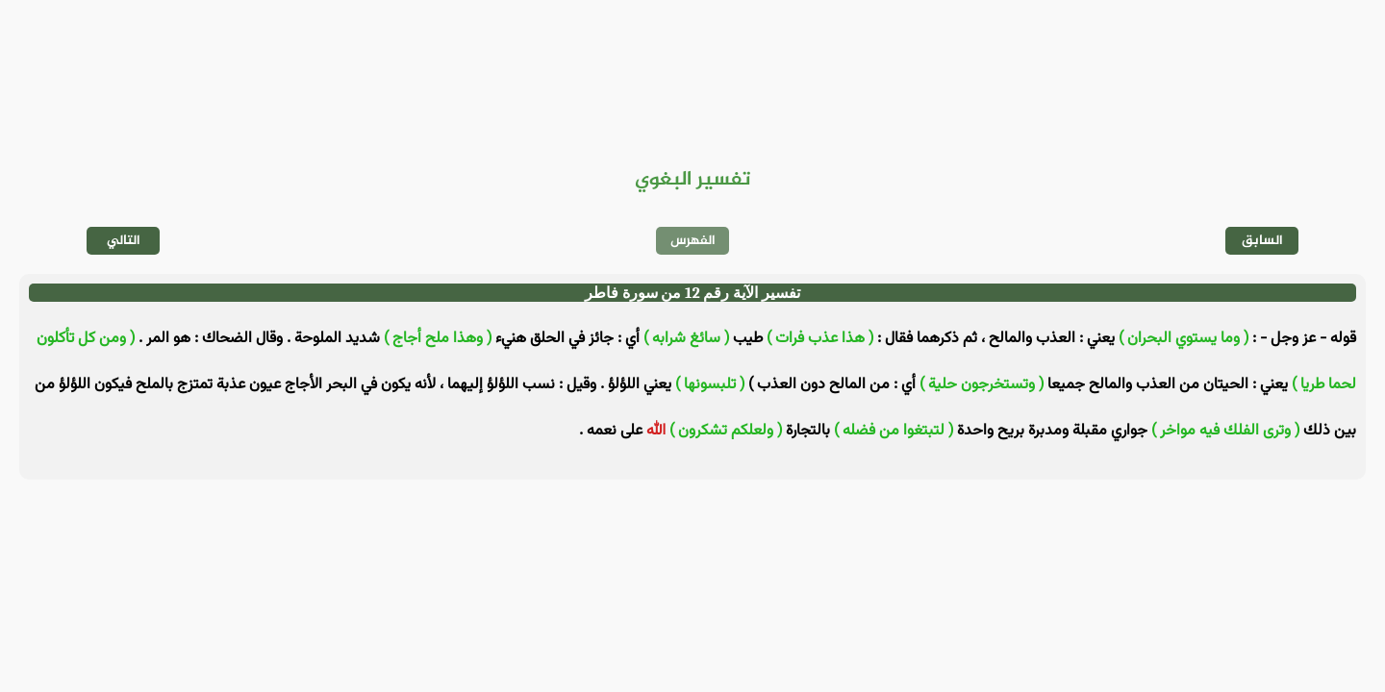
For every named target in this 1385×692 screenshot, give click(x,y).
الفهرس (693, 241)
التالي (123, 241)
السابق (1262, 241)
